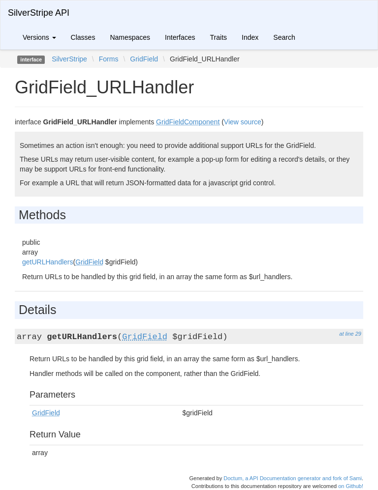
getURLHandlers (47, 262)
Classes (83, 37)
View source (242, 122)
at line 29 (350, 334)
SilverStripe (69, 59)
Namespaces (130, 37)
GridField (144, 59)
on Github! (350, 486)
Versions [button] (39, 37)
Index (250, 37)
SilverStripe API (38, 13)
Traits (218, 37)
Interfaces (180, 37)
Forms (109, 59)
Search (284, 37)
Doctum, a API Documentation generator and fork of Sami (292, 478)
